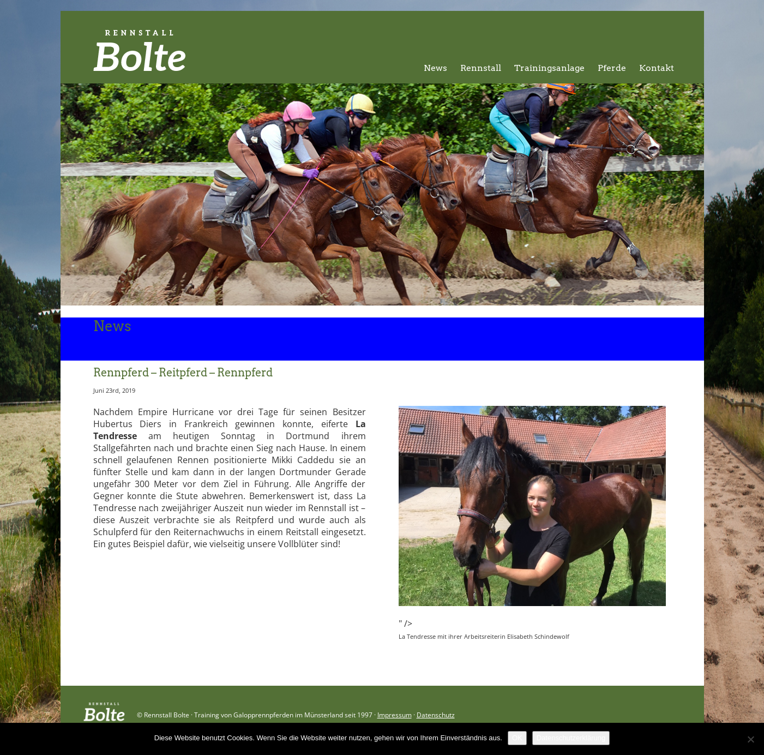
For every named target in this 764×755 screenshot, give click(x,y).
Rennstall (480, 68)
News (435, 68)
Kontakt (656, 68)
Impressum (394, 715)
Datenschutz (436, 715)
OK (517, 738)
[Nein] (750, 739)
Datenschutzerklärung (571, 738)
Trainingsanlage (549, 68)
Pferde (612, 68)
